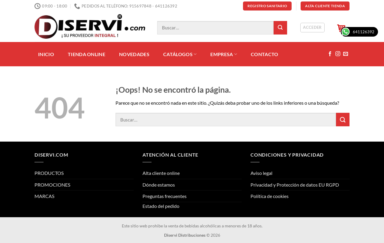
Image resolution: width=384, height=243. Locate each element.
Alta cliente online (161, 173)
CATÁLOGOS (179, 54)
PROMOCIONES (52, 185)
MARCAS (44, 196)
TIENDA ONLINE (86, 54)
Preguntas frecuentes (164, 196)
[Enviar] (280, 27)
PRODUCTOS (49, 173)
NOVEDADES (134, 54)
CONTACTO (264, 54)
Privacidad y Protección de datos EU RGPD (294, 185)
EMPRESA (223, 54)
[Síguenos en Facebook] (330, 54)
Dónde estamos (158, 185)
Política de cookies (269, 196)
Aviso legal (261, 173)
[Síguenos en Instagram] (337, 54)
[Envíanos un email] (345, 54)
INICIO (46, 54)
